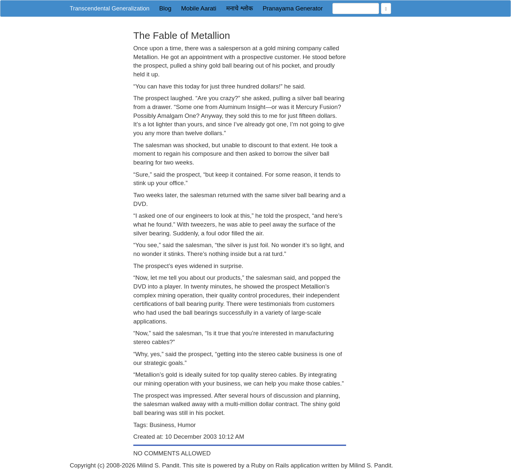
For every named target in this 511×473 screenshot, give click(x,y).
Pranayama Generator (293, 8)
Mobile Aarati (198, 8)
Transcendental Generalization (109, 8)
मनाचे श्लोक (239, 8)
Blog (165, 8)
